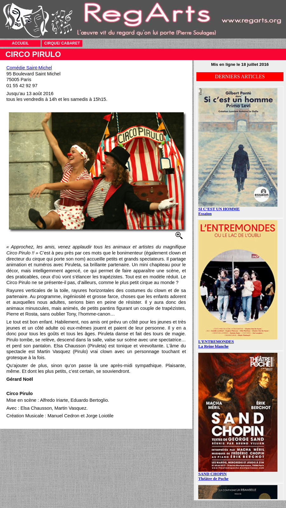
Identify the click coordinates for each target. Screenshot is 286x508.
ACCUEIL (20, 43)
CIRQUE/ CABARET (62, 43)
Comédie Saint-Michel (29, 67)
